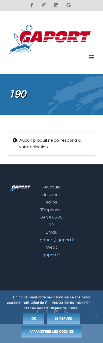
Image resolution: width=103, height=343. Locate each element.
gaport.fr (51, 255)
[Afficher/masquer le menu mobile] (92, 57)
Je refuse (63, 318)
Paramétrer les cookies (51, 331)
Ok (33, 318)
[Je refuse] (96, 316)
